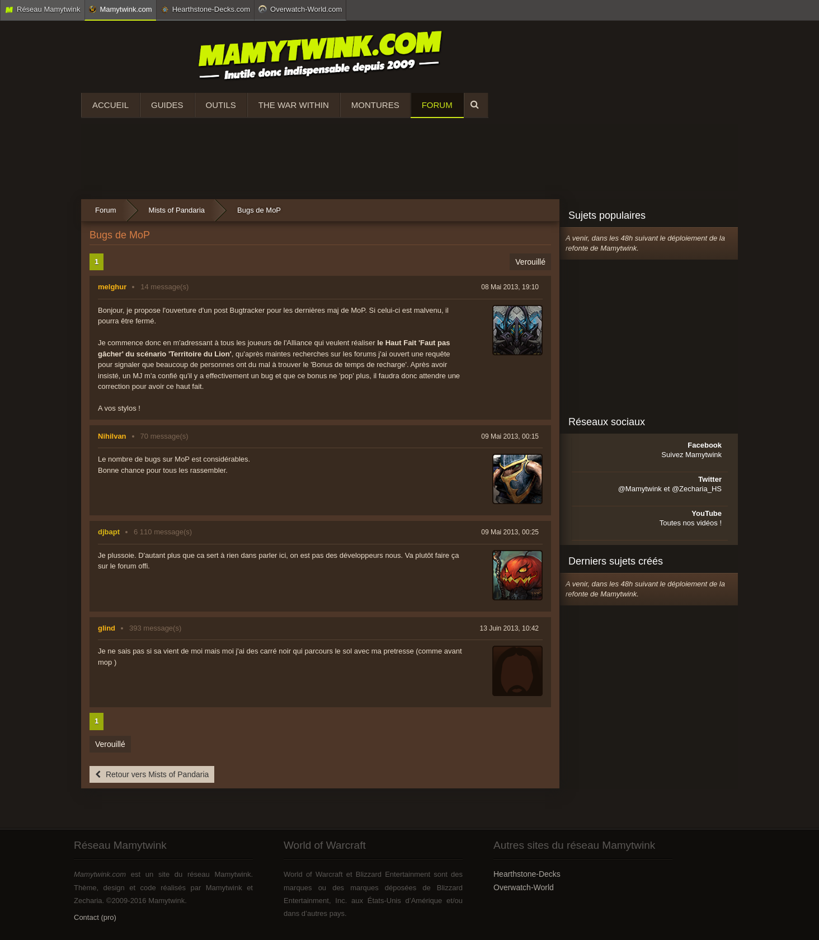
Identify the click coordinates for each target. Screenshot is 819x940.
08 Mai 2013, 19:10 (510, 287)
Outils (221, 105)
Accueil (110, 105)
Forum (437, 105)
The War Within (293, 105)
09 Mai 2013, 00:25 (510, 532)
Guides (167, 105)
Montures (375, 105)
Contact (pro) (95, 917)
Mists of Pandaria (177, 210)
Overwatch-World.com (300, 8)
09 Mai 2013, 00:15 (510, 436)
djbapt (109, 532)
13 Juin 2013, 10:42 (509, 628)
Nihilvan (112, 436)
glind (106, 628)
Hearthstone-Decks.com (205, 9)
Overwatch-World (523, 887)
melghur (112, 287)
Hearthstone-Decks (527, 874)
